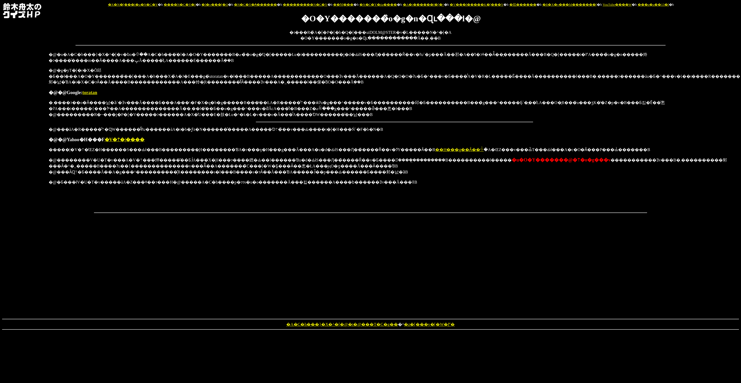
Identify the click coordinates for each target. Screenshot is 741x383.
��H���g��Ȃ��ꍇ (459, 149)
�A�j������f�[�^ (423, 5)
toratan (89, 92)
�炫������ (522, 5)
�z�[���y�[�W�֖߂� (429, 324)
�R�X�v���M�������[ (569, 5)
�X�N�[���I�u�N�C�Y (133, 5)
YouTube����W (617, 5)
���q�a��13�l (653, 5)
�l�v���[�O (214, 5)
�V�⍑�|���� (125, 139)
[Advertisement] (24, 129)
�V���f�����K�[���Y (476, 5)
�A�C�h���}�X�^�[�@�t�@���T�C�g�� (342, 324)
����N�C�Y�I (180, 5)
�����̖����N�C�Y (305, 5)
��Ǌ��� (343, 5)
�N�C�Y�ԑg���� (378, 5)
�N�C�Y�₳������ (255, 5)
